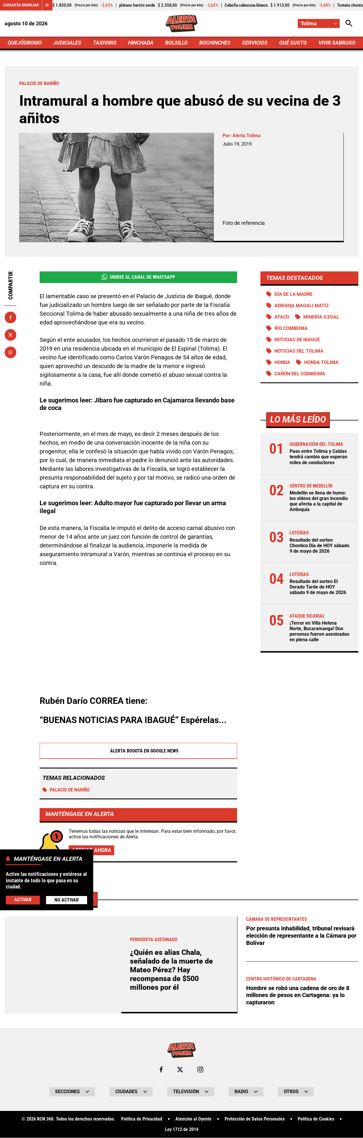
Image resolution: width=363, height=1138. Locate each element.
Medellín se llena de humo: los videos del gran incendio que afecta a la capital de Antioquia (319, 501)
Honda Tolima (321, 362)
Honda (282, 362)
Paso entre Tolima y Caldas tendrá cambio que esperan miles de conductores (318, 457)
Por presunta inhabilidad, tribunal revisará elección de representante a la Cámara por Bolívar (301, 935)
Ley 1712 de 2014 (181, 1130)
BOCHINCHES (214, 43)
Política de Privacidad (141, 1119)
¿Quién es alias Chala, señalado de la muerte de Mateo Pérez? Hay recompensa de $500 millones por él (171, 970)
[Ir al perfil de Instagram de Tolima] (200, 1070)
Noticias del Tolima (298, 351)
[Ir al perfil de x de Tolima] (180, 1070)
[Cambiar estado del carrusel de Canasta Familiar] (47, 5)
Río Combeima (291, 328)
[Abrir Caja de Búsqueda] (349, 23)
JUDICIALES (67, 43)
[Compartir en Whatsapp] (10, 352)
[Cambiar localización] (319, 23)
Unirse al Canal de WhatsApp (138, 277)
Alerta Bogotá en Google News (138, 751)
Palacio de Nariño (66, 790)
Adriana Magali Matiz (301, 305)
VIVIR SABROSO (336, 43)
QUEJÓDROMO (25, 43)
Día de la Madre (293, 294)
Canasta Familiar (21, 5)
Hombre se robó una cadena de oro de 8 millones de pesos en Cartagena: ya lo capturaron (298, 994)
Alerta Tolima (246, 135)
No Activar (66, 900)
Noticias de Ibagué (297, 340)
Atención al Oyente (193, 1119)
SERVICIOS (254, 43)
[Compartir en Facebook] (10, 317)
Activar (22, 899)
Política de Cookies (316, 1119)
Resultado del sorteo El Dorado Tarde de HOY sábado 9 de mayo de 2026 (318, 587)
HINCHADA (141, 43)
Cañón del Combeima (299, 374)
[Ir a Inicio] (181, 23)
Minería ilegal (321, 317)
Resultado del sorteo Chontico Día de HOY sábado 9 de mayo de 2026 (319, 546)
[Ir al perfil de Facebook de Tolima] (161, 1070)
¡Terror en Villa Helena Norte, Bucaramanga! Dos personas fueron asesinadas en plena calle (319, 632)
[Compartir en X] (10, 335)
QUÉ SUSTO (293, 43)
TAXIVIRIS (105, 43)
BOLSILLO (176, 43)
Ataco (281, 317)
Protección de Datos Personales (255, 1119)
